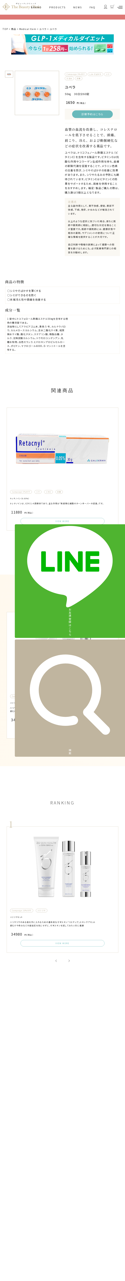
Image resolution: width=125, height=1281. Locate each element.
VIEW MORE (62, 546)
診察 (79, 78)
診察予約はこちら (92, 114)
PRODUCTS (57, 7)
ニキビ (48, 510)
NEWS (77, 7)
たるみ (69, 78)
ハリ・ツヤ (42, 740)
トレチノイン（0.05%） (25, 516)
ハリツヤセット (20, 747)
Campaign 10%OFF (21, 740)
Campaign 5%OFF (76, 74)
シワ (107, 74)
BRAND (36, 7)
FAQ (93, 7)
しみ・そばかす (95, 74)
